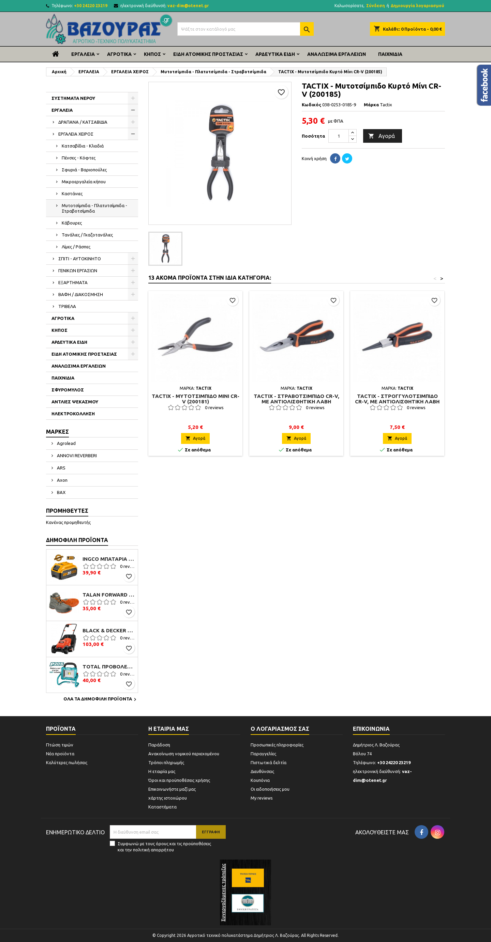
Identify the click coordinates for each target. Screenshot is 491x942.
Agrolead (66, 443)
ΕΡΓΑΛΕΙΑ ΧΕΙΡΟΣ (75, 134)
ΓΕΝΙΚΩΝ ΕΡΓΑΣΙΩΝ (77, 270)
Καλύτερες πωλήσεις (66, 762)
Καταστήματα (162, 806)
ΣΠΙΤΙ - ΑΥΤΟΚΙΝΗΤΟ (79, 258)
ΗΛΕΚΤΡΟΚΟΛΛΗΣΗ (73, 413)
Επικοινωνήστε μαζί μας (172, 789)
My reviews (262, 798)
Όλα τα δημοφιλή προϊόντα (100, 699)
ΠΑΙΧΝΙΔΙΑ (390, 54)
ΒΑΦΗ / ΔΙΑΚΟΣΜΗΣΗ (80, 294)
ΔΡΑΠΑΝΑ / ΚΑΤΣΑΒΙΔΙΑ (82, 122)
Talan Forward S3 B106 (109, 595)
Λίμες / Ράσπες (76, 246)
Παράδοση (159, 744)
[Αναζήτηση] (245, 29)
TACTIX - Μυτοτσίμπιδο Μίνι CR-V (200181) (195, 398)
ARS (60, 467)
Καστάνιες (72, 193)
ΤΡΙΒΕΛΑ (67, 306)
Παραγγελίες (263, 753)
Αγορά (381, 136)
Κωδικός (311, 104)
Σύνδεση (375, 5)
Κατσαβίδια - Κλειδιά (83, 145)
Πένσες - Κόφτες (78, 157)
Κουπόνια (260, 780)
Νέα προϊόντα (60, 753)
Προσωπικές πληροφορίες (277, 744)
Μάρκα (371, 104)
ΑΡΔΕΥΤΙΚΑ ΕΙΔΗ (275, 54)
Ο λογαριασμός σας (280, 729)
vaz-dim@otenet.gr (188, 5)
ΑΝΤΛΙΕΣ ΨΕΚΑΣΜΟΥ (74, 401)
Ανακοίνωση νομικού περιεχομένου (183, 753)
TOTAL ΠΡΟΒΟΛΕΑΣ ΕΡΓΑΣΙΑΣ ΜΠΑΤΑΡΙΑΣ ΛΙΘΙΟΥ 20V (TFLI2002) (109, 666)
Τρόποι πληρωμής (166, 762)
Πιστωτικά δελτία (268, 762)
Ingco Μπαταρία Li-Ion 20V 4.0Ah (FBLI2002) (109, 559)
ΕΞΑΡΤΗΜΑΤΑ (73, 282)
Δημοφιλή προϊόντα (77, 540)
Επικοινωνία (371, 729)
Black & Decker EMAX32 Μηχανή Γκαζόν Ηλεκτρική (109, 630)
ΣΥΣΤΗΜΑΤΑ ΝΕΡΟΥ (73, 98)
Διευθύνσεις (262, 771)
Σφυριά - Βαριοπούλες (84, 169)
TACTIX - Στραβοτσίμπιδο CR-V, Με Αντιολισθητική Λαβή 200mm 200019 (296, 401)
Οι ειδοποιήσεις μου (270, 789)
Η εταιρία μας (161, 771)
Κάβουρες (72, 222)
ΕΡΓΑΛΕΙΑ (83, 54)
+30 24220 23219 (90, 5)
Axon (62, 480)
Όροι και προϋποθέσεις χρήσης (179, 780)
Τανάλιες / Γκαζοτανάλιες (87, 234)
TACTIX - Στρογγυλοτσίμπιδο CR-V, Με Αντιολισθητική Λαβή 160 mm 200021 (397, 401)
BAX (60, 492)
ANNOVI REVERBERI (76, 455)
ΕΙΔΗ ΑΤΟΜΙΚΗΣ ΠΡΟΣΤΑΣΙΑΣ (208, 54)
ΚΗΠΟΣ (152, 54)
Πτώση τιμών (59, 744)
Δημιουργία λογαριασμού (417, 5)
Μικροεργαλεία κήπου (84, 181)
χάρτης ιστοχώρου (167, 798)
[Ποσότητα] (338, 136)
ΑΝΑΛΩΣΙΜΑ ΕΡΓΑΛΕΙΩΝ (336, 54)
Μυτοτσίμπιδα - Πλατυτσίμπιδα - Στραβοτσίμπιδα (94, 208)
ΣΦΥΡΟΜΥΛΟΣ (67, 389)
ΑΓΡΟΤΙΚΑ (119, 54)
